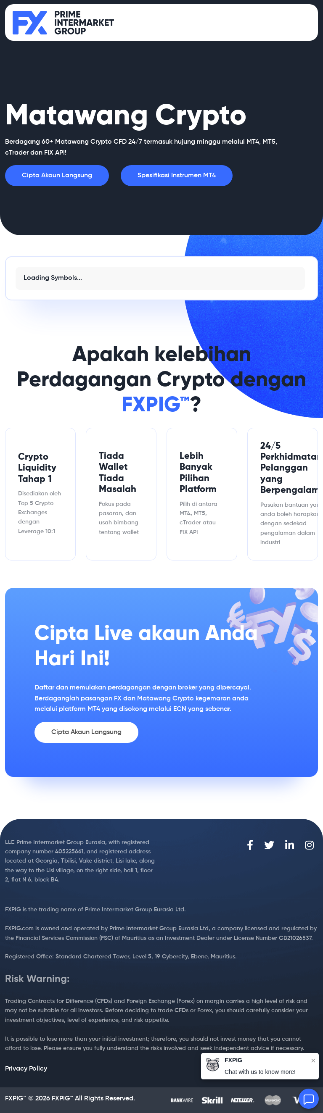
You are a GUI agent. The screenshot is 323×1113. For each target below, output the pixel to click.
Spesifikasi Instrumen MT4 (177, 175)
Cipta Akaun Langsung (57, 175)
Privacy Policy (26, 1069)
